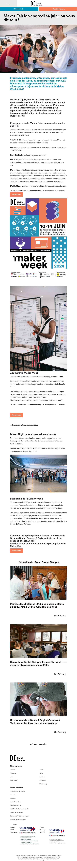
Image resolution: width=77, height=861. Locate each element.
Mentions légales (39, 859)
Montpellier (14, 780)
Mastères (13, 798)
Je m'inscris (16, 194)
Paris (41, 773)
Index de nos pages (16, 812)
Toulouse (42, 780)
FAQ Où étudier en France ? (19, 809)
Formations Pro (15, 802)
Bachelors (13, 795)
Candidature (58, 9)
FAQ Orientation (15, 805)
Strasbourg (43, 784)
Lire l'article (60, 616)
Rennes (41, 777)
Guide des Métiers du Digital (19, 816)
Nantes (41, 770)
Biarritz (12, 770)
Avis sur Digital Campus (18, 819)
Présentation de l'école (17, 791)
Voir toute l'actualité (38, 744)
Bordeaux (13, 773)
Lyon (11, 777)
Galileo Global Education (34, 857)
